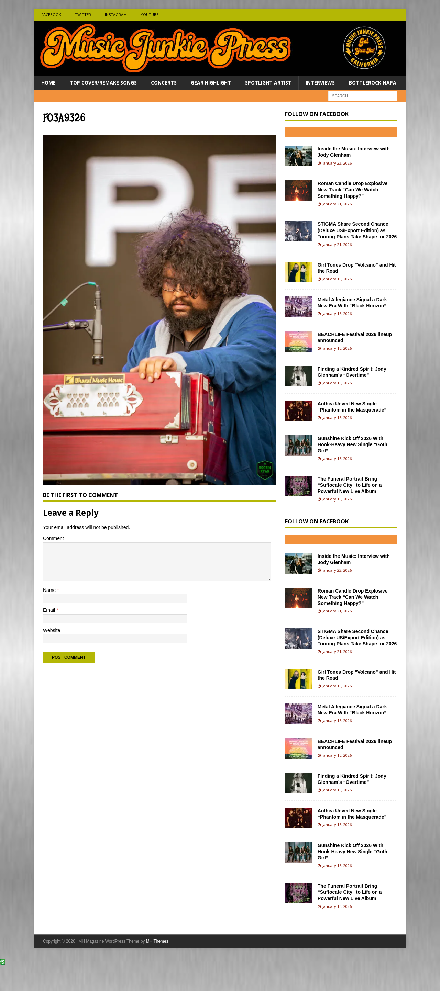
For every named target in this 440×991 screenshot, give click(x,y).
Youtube (149, 14)
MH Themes (157, 941)
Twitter (83, 14)
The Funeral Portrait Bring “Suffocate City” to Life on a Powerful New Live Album (350, 485)
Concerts (164, 82)
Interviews (320, 82)
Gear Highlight (211, 82)
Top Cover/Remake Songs (103, 82)
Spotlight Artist (268, 82)
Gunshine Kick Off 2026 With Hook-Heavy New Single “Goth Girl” (352, 444)
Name (50, 590)
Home (48, 82)
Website (51, 630)
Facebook (51, 14)
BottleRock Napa (372, 82)
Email (49, 610)
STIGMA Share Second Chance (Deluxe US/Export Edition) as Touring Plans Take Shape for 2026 (357, 230)
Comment (53, 538)
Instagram (116, 14)
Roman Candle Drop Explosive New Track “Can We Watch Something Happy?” (353, 190)
